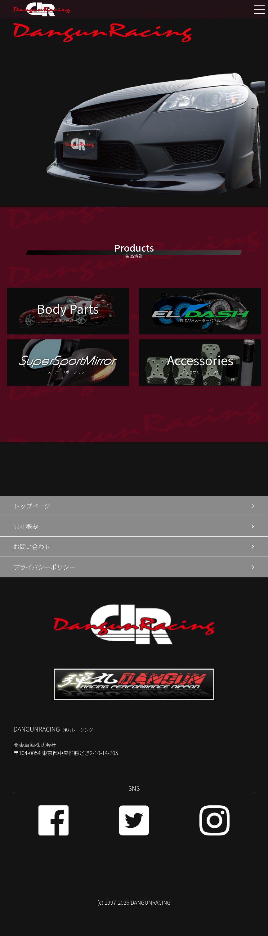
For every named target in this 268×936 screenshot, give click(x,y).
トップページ (32, 505)
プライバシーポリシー (44, 566)
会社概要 (25, 526)
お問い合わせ (32, 546)
